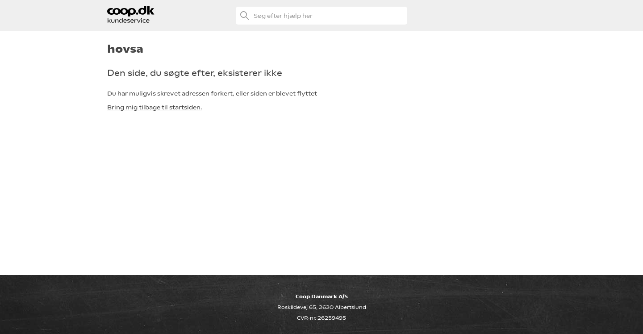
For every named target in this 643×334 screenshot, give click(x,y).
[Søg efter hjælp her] (321, 16)
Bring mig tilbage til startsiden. (154, 107)
